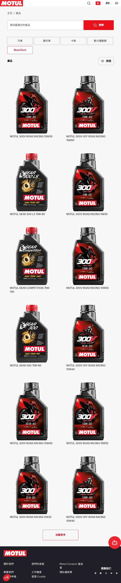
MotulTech (20, 50)
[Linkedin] (95, 573)
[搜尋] (99, 25)
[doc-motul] (114, 542)
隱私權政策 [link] (66, 572)
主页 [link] (9, 13)
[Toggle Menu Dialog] (116, 3)
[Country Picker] (98, 3)
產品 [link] (18, 13)
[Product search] (89, 3)
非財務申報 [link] (10, 576)
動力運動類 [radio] (100, 40)
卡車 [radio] (73, 40)
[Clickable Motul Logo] (11, 3)
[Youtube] (111, 573)
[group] (60, 45)
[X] (116, 573)
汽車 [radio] (20, 40)
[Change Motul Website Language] (107, 3)
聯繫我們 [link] (9, 572)
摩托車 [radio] (47, 40)
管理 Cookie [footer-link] (39, 576)
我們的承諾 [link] (38, 564)
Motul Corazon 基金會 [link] (71, 566)
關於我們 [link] (9, 564)
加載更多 (60, 535)
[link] (31, 132)
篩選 (106, 61)
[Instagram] (106, 573)
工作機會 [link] (37, 572)
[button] (6, 577)
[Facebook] (100, 573)
